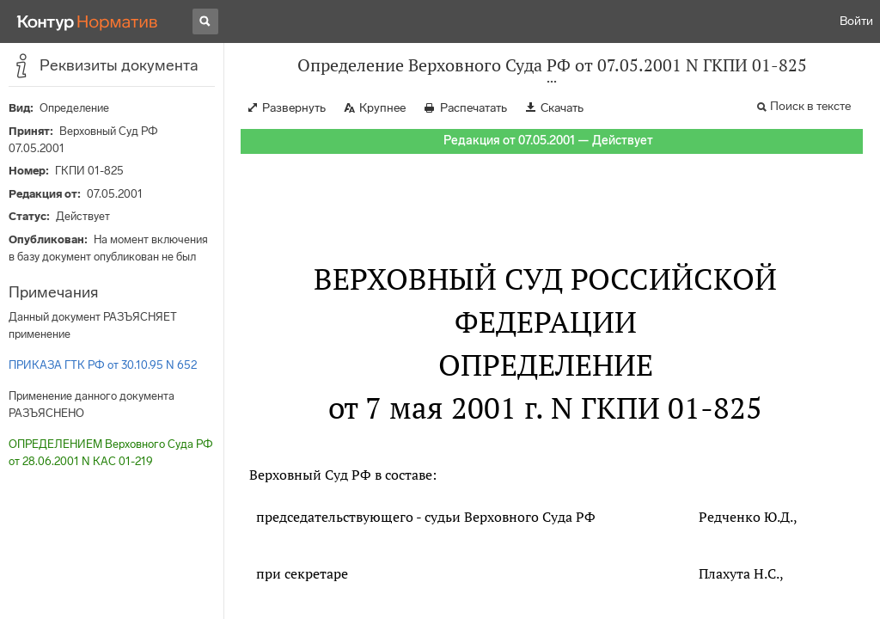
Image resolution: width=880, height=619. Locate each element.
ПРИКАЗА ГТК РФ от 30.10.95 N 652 (103, 365)
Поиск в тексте (810, 106)
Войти (856, 21)
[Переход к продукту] (87, 21)
